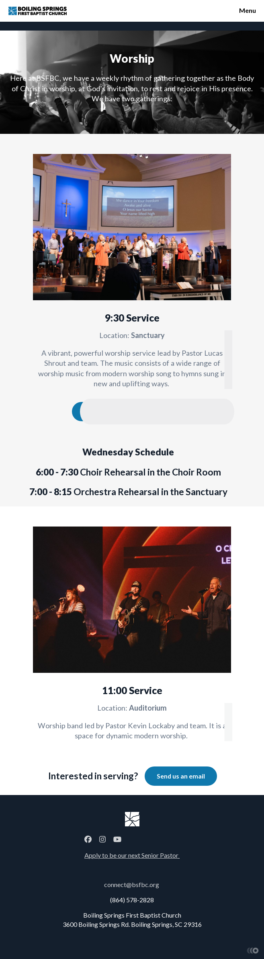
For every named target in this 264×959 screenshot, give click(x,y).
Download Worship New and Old (132, 411)
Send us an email (181, 776)
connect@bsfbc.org (131, 884)
